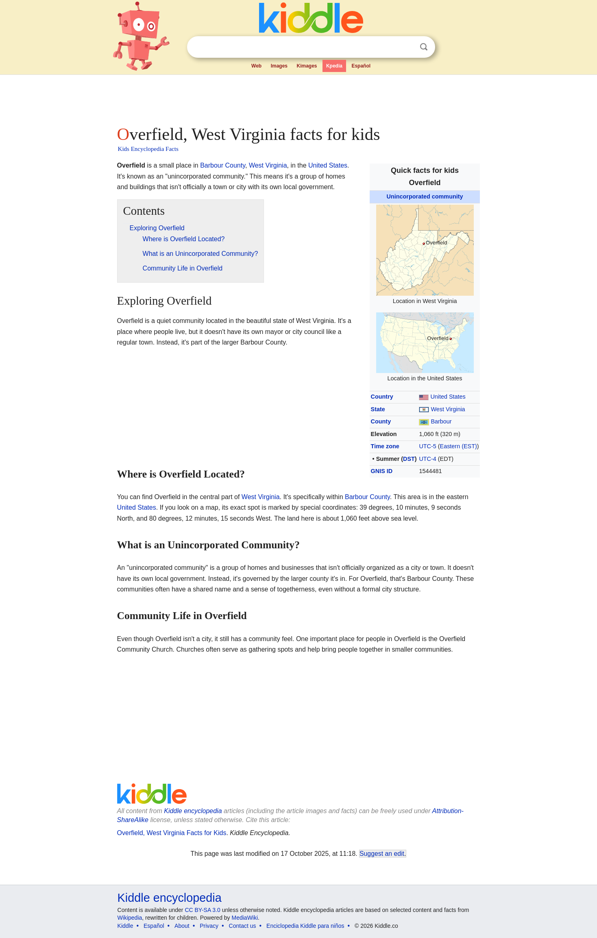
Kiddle (125, 926)
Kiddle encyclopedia (193, 810)
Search (424, 47)
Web (256, 66)
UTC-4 (427, 459)
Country (382, 396)
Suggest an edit (382, 853)
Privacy (209, 926)
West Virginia (448, 409)
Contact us (242, 926)
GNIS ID (382, 471)
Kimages (306, 66)
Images (279, 66)
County (381, 421)
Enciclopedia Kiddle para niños (305, 926)
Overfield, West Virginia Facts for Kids (172, 832)
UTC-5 (427, 446)
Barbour (441, 421)
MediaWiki (245, 917)
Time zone (385, 446)
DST (409, 459)
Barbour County (222, 165)
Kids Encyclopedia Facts (148, 149)
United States (447, 396)
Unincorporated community (425, 196)
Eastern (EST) (458, 446)
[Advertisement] (298, 97)
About (182, 926)
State (378, 409)
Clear (407, 47)
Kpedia (334, 66)
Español (360, 66)
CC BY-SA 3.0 (202, 910)
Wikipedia (130, 917)
